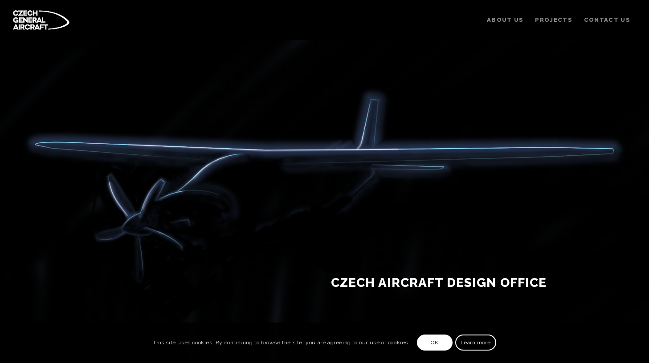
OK (434, 342)
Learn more (476, 342)
